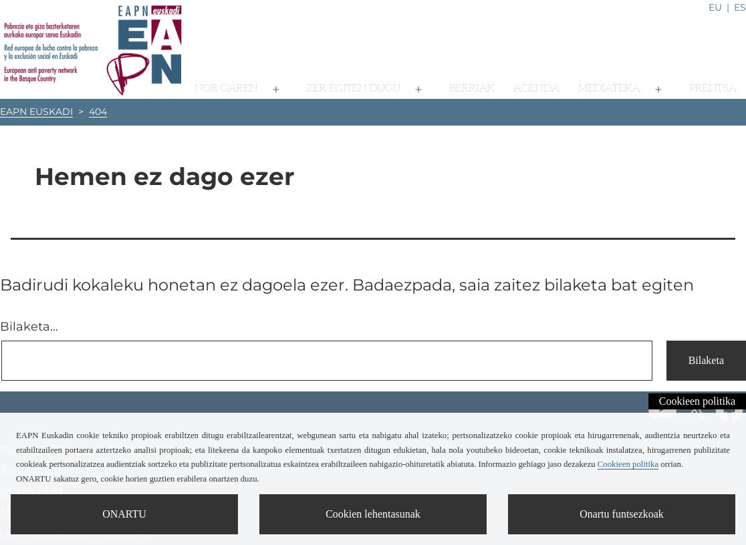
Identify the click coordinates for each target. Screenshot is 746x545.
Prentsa (713, 88)
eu (715, 7)
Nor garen (226, 88)
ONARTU (124, 514)
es (740, 7)
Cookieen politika (697, 401)
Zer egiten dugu (353, 88)
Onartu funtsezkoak (622, 514)
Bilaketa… (29, 326)
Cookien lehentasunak (373, 514)
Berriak (472, 88)
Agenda (536, 88)
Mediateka (609, 88)
